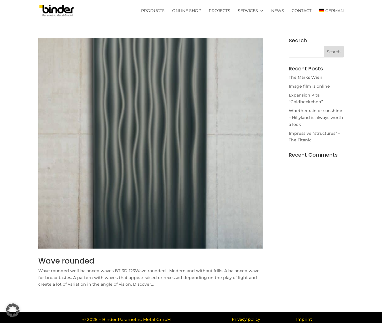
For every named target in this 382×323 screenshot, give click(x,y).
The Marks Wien (305, 77)
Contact (301, 11)
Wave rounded (66, 261)
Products (153, 11)
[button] (12, 310)
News (277, 11)
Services (248, 11)
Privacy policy (246, 319)
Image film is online (309, 86)
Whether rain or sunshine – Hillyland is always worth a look (316, 117)
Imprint (304, 319)
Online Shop (186, 11)
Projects (219, 11)
